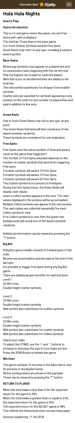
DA (69, 4)
